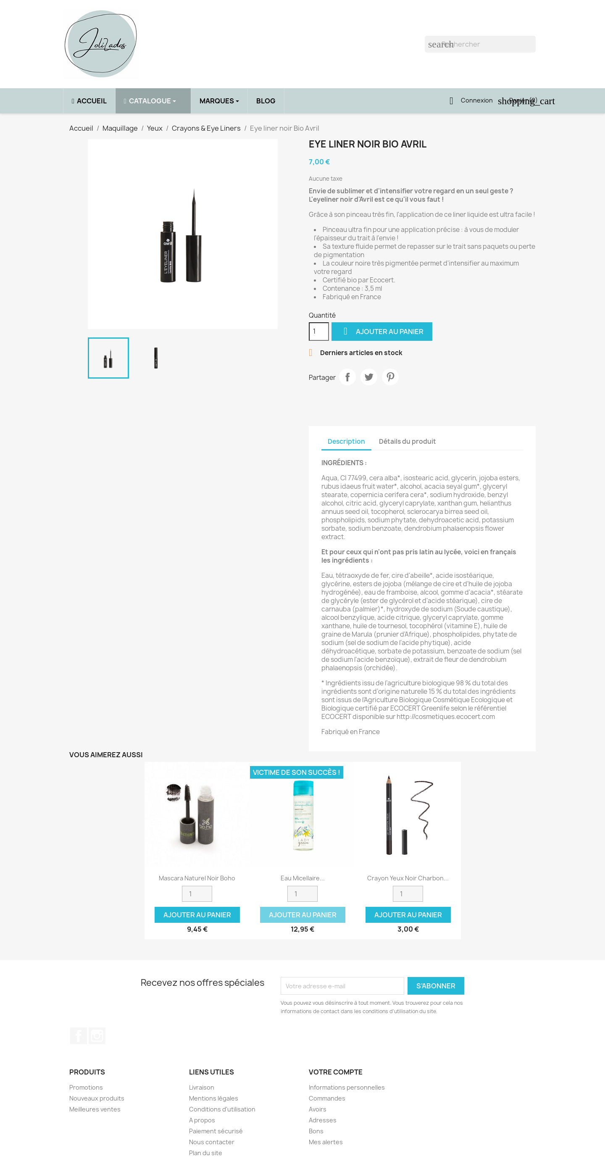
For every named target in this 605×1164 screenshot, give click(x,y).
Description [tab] (346, 441)
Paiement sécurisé (216, 1131)
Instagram (97, 1035)
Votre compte (336, 1072)
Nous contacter (211, 1142)
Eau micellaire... (303, 878)
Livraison (201, 1087)
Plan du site (205, 1153)
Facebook (78, 1035)
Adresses (323, 1120)
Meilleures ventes (95, 1109)
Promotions (86, 1087)
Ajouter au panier (382, 331)
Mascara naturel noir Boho (197, 878)
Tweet (368, 377)
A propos (202, 1120)
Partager (347, 377)
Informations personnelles (347, 1087)
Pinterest (390, 377)
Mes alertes (326, 1142)
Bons (316, 1131)
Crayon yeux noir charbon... (408, 878)
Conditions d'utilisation (222, 1109)
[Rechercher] (480, 44)
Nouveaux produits (96, 1098)
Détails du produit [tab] (407, 441)
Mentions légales (213, 1098)
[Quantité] (319, 331)
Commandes (327, 1098)
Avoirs (317, 1109)
